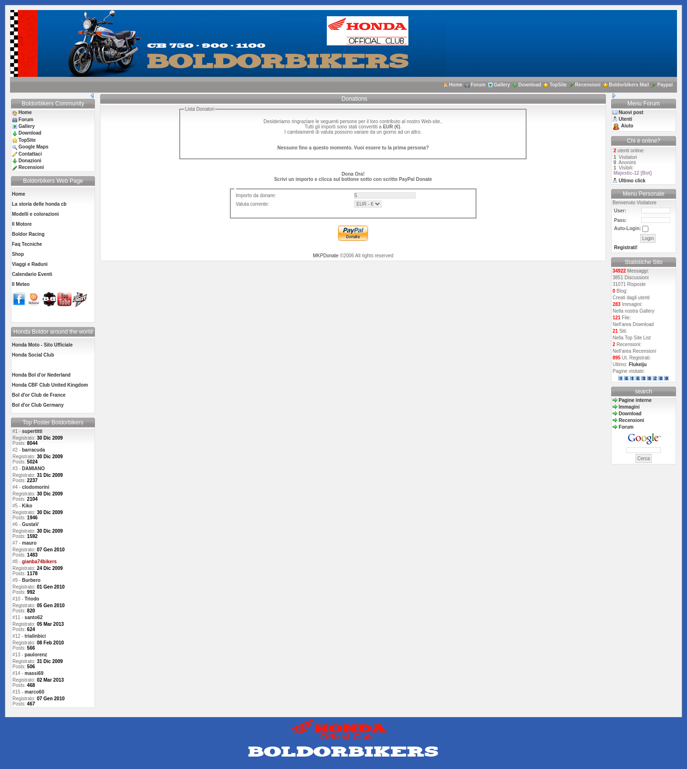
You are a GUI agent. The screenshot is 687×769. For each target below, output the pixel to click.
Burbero (31, 580)
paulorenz (36, 654)
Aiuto (627, 125)
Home (455, 84)
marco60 (34, 692)
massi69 (34, 673)
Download (530, 84)
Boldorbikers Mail (629, 84)
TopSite (558, 84)
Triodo (32, 598)
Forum (477, 84)
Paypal (665, 84)
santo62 (34, 617)
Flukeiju (638, 364)
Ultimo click (632, 180)
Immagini (629, 407)
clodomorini (35, 487)
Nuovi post (631, 112)
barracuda (33, 450)
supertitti (32, 431)
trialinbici (35, 636)
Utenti (625, 119)
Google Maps (34, 146)
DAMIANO (33, 468)
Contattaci (30, 154)
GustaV (30, 524)
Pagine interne (635, 400)
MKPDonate (326, 255)
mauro (29, 543)
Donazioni (30, 160)
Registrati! (625, 247)
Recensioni (587, 84)
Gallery (502, 84)
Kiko (27, 505)
